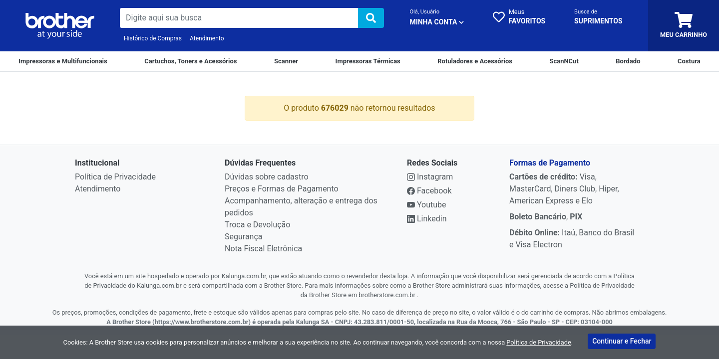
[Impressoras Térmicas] (368, 61)
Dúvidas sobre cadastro (267, 176)
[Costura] (689, 61)
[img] (371, 18)
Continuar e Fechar (621, 341)
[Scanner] (286, 61)
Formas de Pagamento (549, 163)
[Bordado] (628, 61)
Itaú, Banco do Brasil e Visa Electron (571, 238)
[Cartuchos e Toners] (190, 61)
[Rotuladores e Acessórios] (475, 61)
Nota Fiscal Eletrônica (263, 248)
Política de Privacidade (115, 176)
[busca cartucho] (598, 18)
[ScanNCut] (564, 61)
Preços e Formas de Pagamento (282, 188)
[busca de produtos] (239, 18)
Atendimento (207, 38)
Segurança (244, 236)
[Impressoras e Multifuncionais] (62, 61)
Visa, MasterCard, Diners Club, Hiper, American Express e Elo (564, 188)
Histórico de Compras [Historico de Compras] (153, 38)
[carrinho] (683, 25)
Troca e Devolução (257, 224)
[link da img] (60, 26)
